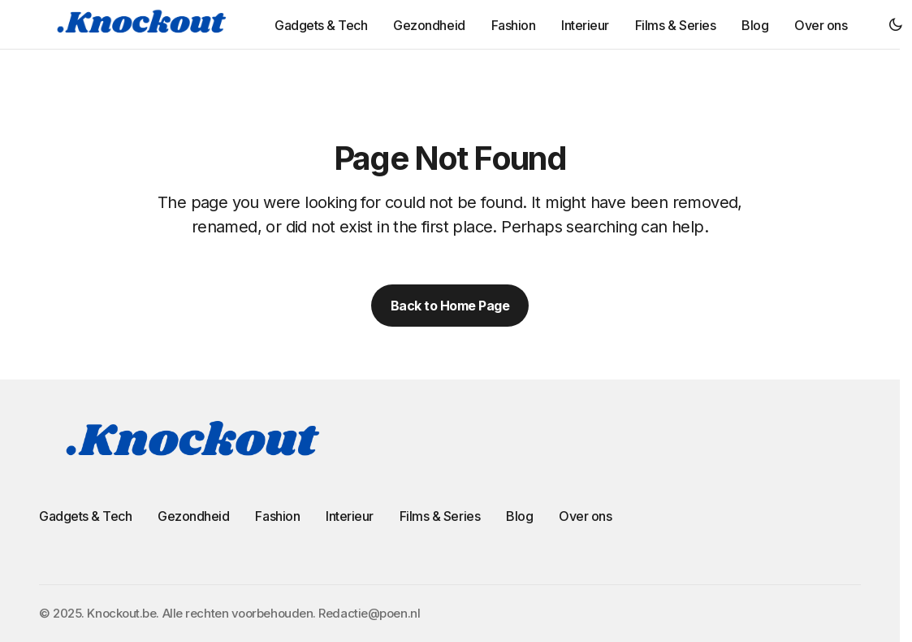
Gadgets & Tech (85, 516)
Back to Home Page (450, 305)
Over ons (585, 516)
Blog (519, 516)
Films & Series (440, 516)
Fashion (277, 516)
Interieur (350, 516)
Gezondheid (193, 516)
